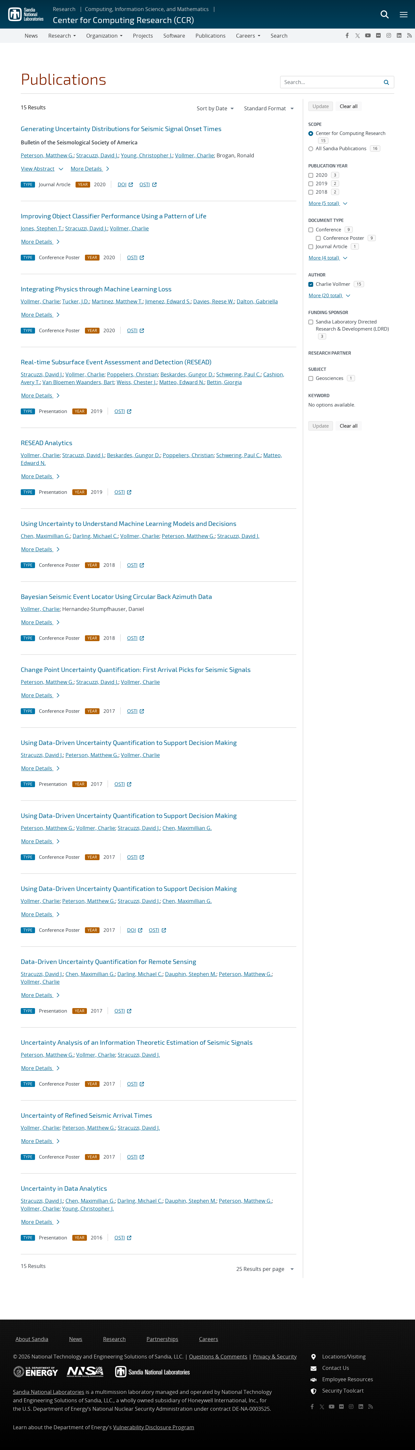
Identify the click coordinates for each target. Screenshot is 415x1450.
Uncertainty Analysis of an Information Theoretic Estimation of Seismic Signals (137, 1042)
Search (279, 35)
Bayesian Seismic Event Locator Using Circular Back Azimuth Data (116, 596)
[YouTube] (368, 35)
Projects (143, 35)
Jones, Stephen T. (42, 228)
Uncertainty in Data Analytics (64, 1188)
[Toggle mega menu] (404, 14)
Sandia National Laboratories (48, 1391)
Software (174, 35)
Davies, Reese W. (213, 301)
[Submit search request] (386, 82)
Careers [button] (245, 35)
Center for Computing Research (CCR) (123, 20)
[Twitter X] (357, 35)
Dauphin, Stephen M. (190, 974)
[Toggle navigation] (12, 36)
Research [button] (59, 35)
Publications (211, 35)
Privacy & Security (275, 1356)
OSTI (148, 184)
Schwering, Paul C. (238, 374)
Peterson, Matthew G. (47, 155)
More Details (90, 168)
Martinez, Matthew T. (117, 301)
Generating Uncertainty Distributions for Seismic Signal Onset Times (121, 128)
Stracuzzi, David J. (97, 155)
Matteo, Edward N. (181, 382)
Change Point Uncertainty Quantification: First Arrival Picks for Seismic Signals (136, 669)
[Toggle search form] (384, 14)
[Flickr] (378, 35)
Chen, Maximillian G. (45, 536)
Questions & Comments (218, 1356)
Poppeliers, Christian (132, 374)
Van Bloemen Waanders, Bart (78, 382)
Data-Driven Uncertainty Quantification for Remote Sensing (108, 961)
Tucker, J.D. (75, 301)
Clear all (351, 105)
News (31, 35)
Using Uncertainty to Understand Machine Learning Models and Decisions (128, 523)
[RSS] (409, 35)
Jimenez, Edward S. (168, 301)
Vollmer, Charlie (194, 155)
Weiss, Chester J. (137, 382)
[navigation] (216, 108)
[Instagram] (389, 35)
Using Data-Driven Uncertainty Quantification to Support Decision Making (129, 742)
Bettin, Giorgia (224, 382)
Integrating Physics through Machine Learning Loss (96, 289)
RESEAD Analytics (46, 442)
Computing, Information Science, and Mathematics (147, 9)
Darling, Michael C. (95, 536)
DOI (126, 184)
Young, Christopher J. (146, 155)
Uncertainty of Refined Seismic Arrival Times (86, 1115)
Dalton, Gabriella (257, 301)
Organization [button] (102, 35)
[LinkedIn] (399, 35)
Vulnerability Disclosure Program (153, 1427)
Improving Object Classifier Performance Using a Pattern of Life (114, 216)
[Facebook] (347, 35)
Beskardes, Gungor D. (187, 374)
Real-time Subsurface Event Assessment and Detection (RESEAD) (116, 362)
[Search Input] (337, 82)
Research (64, 9)
